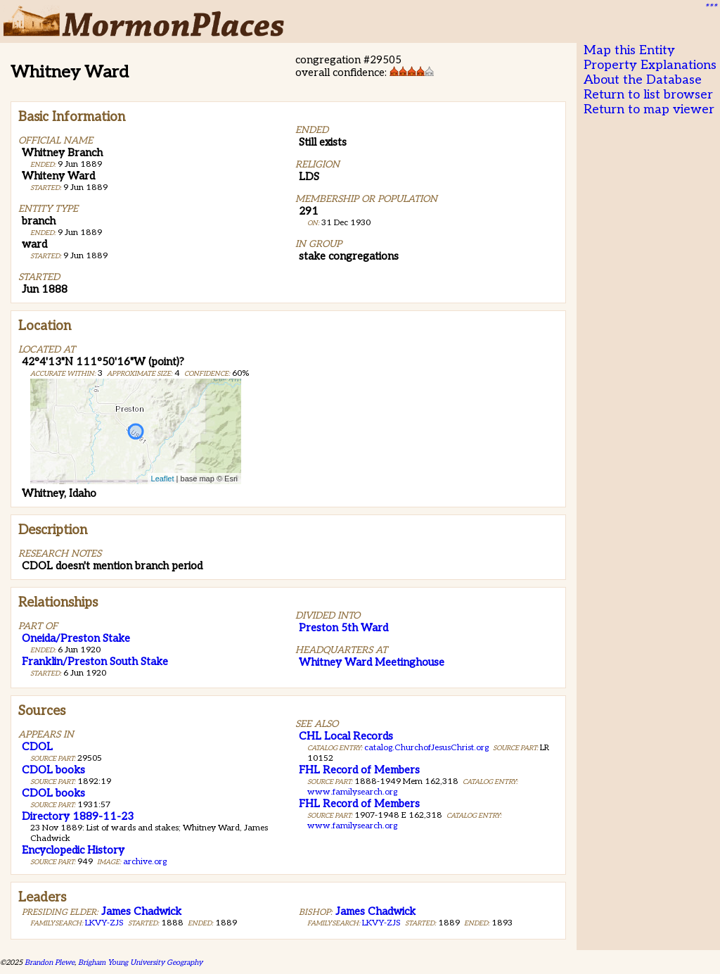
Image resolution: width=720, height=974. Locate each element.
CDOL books (53, 770)
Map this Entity (629, 50)
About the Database (643, 79)
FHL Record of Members (359, 770)
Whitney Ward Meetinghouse (371, 662)
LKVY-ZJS (104, 923)
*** (710, 7)
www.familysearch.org (352, 792)
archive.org (145, 861)
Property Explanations (650, 65)
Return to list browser (648, 94)
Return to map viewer (649, 109)
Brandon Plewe (50, 962)
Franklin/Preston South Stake (95, 661)
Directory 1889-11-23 (78, 816)
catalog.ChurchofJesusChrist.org (426, 747)
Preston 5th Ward (343, 627)
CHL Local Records (346, 736)
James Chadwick (141, 911)
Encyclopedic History (73, 850)
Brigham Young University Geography (140, 962)
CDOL (37, 746)
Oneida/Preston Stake (76, 638)
